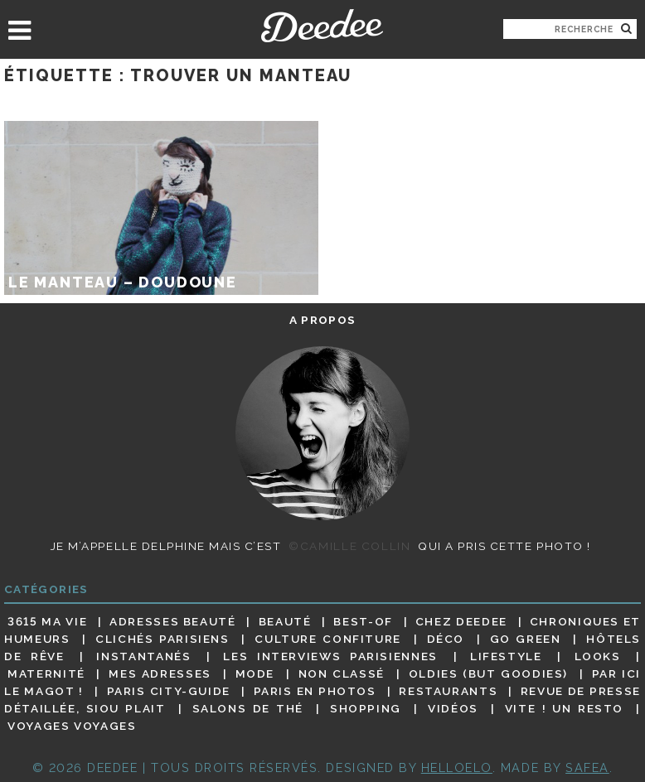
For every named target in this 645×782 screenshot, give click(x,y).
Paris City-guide (168, 691)
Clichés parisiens (162, 638)
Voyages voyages (71, 726)
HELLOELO (456, 767)
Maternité (46, 673)
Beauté (285, 621)
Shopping (365, 708)
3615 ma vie (47, 621)
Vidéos (453, 708)
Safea (587, 767)
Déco (446, 638)
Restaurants (448, 691)
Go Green (525, 638)
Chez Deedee (461, 621)
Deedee (322, 25)
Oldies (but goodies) (488, 673)
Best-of (362, 621)
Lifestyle (506, 656)
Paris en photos (315, 691)
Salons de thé (247, 708)
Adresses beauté (172, 621)
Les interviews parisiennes (330, 656)
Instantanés (143, 656)
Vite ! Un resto (564, 708)
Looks (598, 656)
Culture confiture (328, 638)
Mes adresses (160, 673)
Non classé (341, 673)
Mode (255, 673)
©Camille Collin (349, 546)
